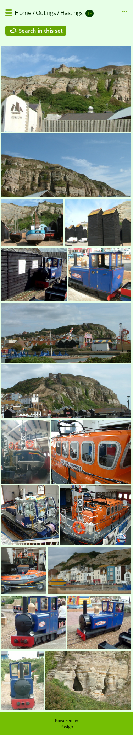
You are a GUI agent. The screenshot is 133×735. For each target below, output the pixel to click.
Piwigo (66, 727)
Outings (46, 13)
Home (23, 13)
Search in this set (41, 30)
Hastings (71, 13)
